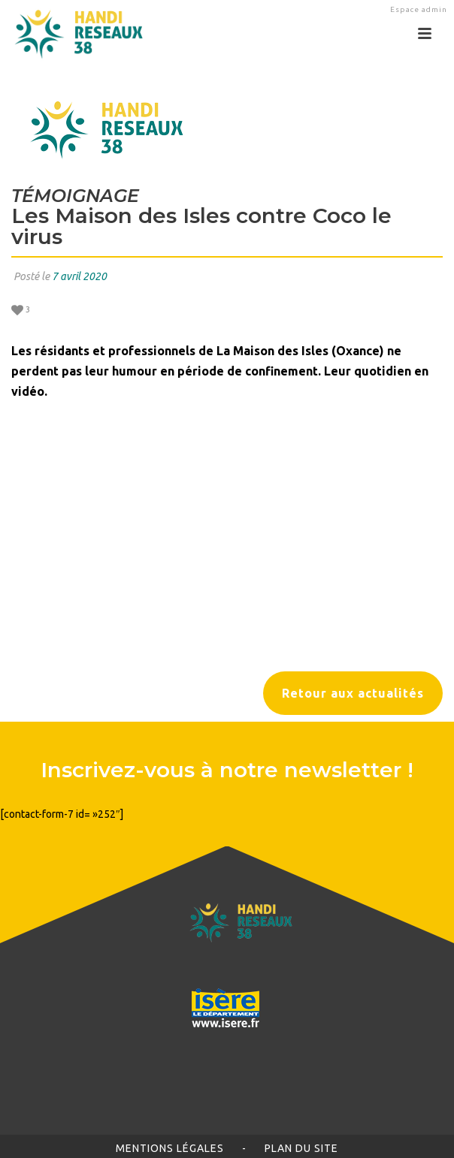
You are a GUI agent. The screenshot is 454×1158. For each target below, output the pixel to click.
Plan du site (301, 1148)
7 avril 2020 (79, 276)
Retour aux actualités (353, 693)
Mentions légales (170, 1148)
